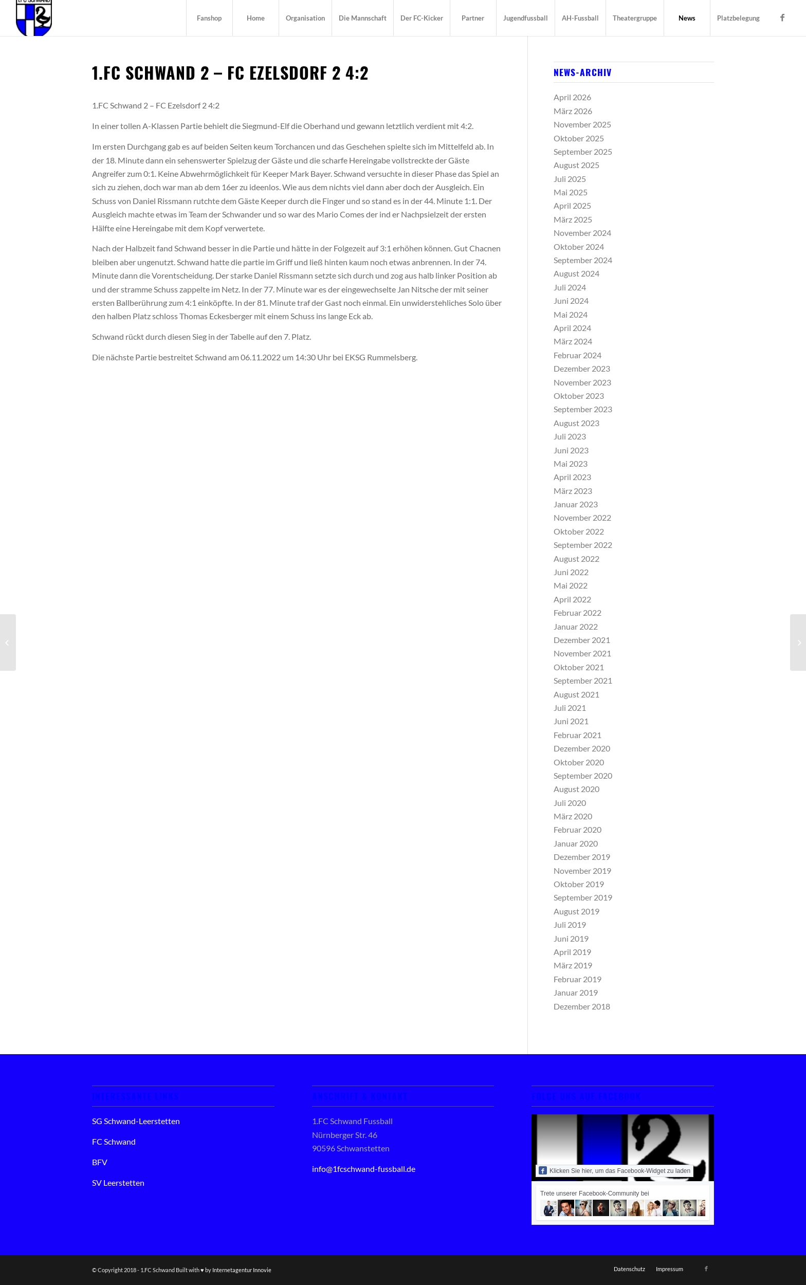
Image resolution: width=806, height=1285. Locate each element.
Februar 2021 (577, 735)
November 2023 (582, 382)
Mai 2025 (571, 192)
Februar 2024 (577, 355)
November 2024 (582, 232)
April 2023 (572, 477)
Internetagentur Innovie (241, 1269)
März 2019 (573, 965)
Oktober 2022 (579, 531)
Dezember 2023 (582, 368)
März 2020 (573, 816)
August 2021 (576, 694)
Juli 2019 (570, 924)
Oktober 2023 (579, 395)
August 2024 (576, 273)
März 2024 (573, 341)
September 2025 (583, 151)
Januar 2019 (576, 992)
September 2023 (583, 409)
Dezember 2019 (582, 856)
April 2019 (572, 952)
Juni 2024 (571, 300)
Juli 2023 (570, 436)
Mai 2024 (571, 314)
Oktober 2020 (579, 762)
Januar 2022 (576, 626)
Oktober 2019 (579, 884)
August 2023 (576, 423)
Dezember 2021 (582, 640)
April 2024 (572, 328)
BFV (99, 1162)
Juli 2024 (570, 287)
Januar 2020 (576, 843)
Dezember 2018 (582, 1006)
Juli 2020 (570, 802)
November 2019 (582, 870)
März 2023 (573, 490)
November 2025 (582, 124)
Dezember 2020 (582, 748)
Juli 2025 (570, 178)
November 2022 (582, 517)
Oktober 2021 (579, 667)
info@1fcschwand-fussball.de (363, 1168)
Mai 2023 (571, 463)
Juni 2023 (571, 450)
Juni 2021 (571, 721)
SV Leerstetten (118, 1182)
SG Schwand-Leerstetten (136, 1121)
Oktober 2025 (579, 138)
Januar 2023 (576, 504)
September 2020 (583, 775)
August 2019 (576, 911)
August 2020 (576, 789)
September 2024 (583, 260)
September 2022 (583, 544)
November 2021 (582, 653)
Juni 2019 (571, 938)
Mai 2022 (571, 585)
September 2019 (583, 897)
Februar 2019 (577, 979)
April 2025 (572, 205)
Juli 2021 (570, 707)
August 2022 (576, 558)
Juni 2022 (571, 572)
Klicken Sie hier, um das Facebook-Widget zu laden (614, 1170)
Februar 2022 (577, 612)
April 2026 (572, 97)
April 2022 (572, 599)
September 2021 (583, 680)
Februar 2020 (577, 829)
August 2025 (576, 165)
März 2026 (573, 111)
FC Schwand (114, 1141)
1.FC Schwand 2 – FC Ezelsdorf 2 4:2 (230, 72)
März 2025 (573, 219)
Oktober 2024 (579, 246)
